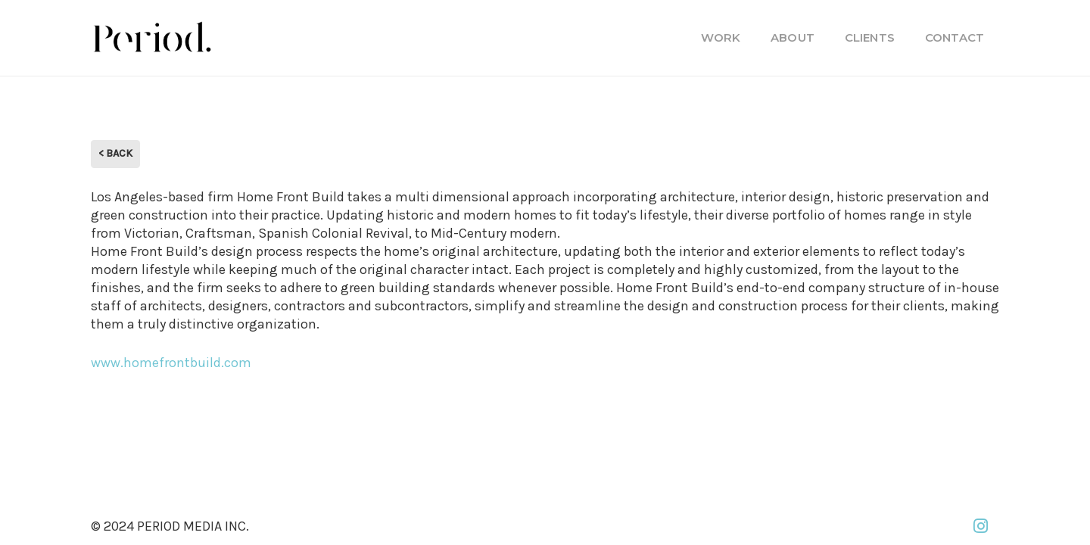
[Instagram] (980, 526)
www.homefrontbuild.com (171, 362)
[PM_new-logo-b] (151, 38)
